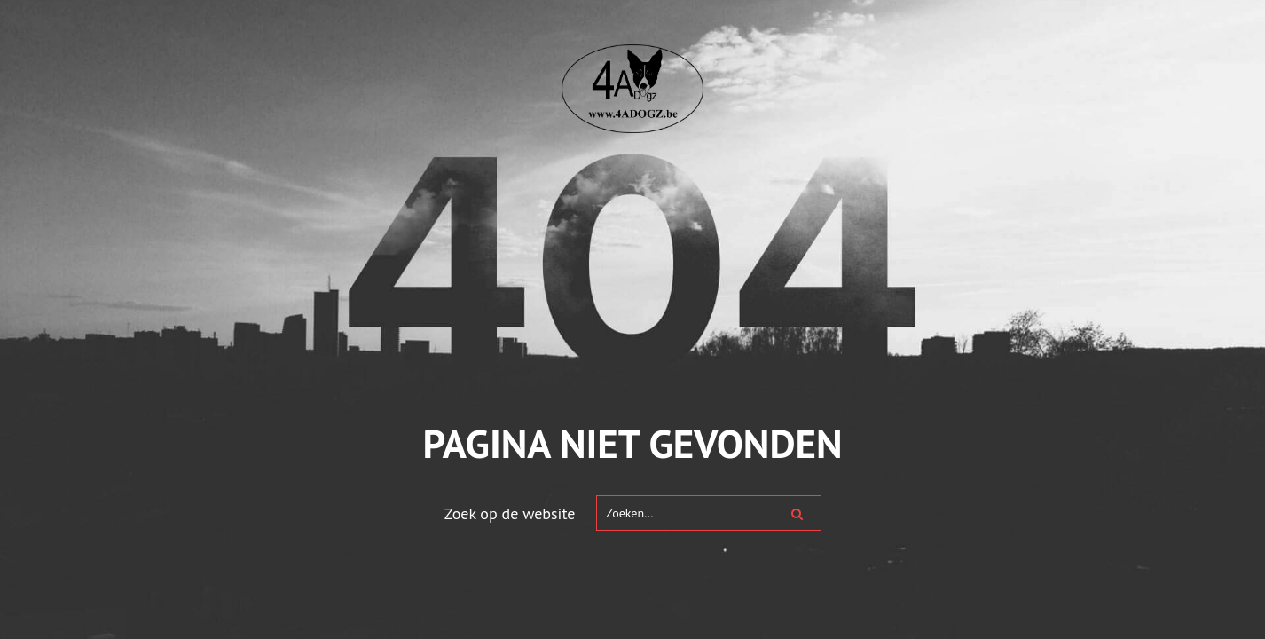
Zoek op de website (510, 513)
